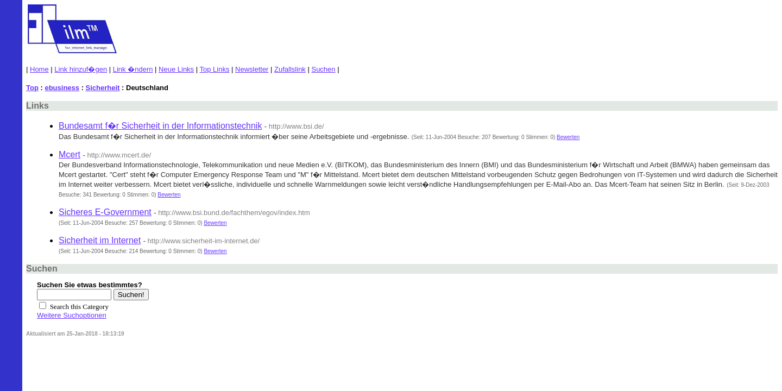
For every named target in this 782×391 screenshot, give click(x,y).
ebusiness (62, 88)
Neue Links (176, 69)
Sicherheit (103, 88)
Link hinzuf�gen (80, 69)
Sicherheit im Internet (100, 240)
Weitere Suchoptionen (71, 315)
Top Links (215, 69)
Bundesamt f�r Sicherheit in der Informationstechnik (160, 125)
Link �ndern (133, 69)
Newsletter (251, 69)
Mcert (69, 154)
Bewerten (568, 137)
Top (32, 88)
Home (39, 69)
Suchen (323, 69)
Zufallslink (290, 69)
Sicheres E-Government (105, 212)
